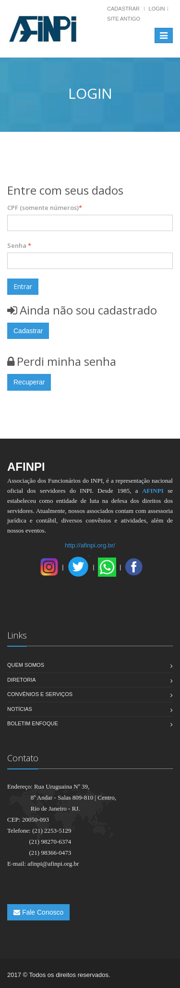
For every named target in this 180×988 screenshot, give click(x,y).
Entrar (22, 286)
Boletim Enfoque (32, 723)
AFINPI (153, 490)
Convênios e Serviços (39, 694)
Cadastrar (123, 9)
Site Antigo (123, 19)
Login (157, 9)
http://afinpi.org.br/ (90, 545)
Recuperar (29, 382)
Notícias (19, 709)
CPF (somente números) (44, 207)
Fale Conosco (38, 912)
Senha (19, 245)
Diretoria (21, 680)
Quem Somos (25, 665)
